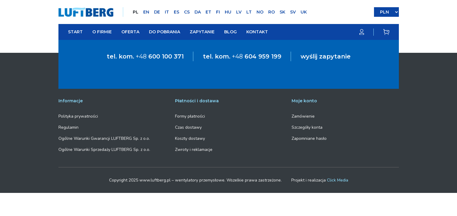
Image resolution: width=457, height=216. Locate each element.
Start (75, 31)
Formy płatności (190, 116)
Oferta (130, 31)
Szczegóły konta (307, 127)
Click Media (337, 180)
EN (146, 12)
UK (304, 12)
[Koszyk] (386, 32)
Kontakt (257, 31)
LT (249, 12)
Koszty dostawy (190, 138)
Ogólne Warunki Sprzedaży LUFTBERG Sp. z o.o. (104, 149)
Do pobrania (164, 31)
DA (197, 12)
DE (157, 12)
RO (271, 12)
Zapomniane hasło (309, 138)
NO (260, 12)
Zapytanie (202, 31)
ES (176, 12)
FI (218, 12)
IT (167, 12)
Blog (230, 31)
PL (135, 12)
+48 (160, 56)
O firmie (102, 31)
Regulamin (68, 127)
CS (187, 12)
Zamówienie (303, 116)
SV (293, 12)
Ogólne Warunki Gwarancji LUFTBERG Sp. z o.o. (104, 138)
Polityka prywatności (78, 116)
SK (282, 12)
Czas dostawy (188, 127)
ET (208, 12)
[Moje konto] (366, 32)
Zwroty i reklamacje (193, 149)
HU (228, 12)
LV (239, 12)
